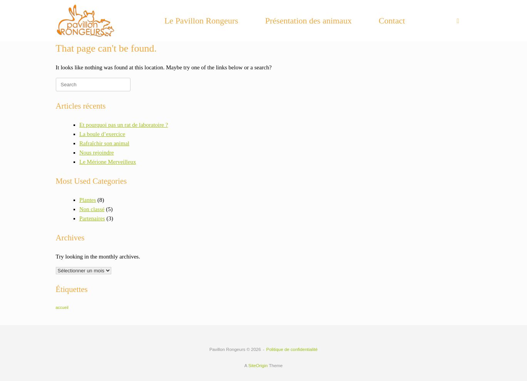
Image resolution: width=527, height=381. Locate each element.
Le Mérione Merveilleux (107, 162)
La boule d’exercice (102, 134)
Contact (392, 20)
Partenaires (92, 218)
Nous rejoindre (96, 152)
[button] (460, 21)
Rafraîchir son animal (104, 143)
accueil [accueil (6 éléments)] (62, 307)
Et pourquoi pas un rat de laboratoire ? (123, 125)
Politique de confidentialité (292, 349)
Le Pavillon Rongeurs (201, 20)
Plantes (87, 200)
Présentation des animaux (308, 20)
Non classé (91, 209)
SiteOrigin (258, 365)
